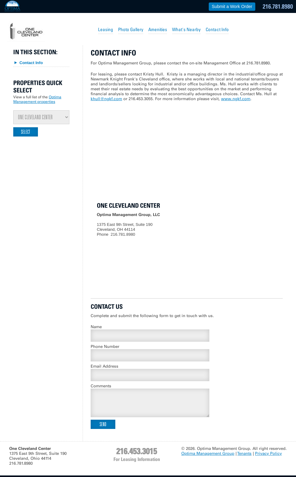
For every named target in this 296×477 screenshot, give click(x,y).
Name (96, 326)
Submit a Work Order (232, 6)
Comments (101, 386)
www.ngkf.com (235, 98)
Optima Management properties (37, 99)
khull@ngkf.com (106, 98)
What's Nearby (186, 29)
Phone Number (105, 346)
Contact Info (217, 29)
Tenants (244, 453)
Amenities (157, 29)
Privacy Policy (268, 453)
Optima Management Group (207, 453)
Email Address (104, 366)
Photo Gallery (130, 29)
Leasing (105, 29)
